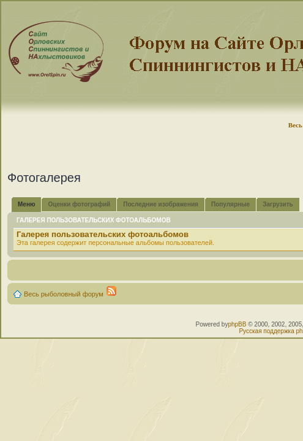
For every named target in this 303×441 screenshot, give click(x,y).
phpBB (237, 324)
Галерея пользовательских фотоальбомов (103, 234)
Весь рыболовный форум (63, 294)
